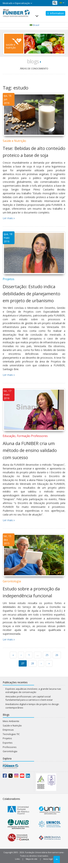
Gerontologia (12, 581)
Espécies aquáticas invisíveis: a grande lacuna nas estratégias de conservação (33, 690)
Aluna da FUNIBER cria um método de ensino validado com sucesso (30, 450)
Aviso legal (48, 859)
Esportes (8, 742)
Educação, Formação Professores (25, 436)
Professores (10, 747)
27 (22, 663)
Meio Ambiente (11, 721)
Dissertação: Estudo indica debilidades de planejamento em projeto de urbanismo (31, 293)
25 (47, 655)
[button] (61, 2)
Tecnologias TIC (11, 734)
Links (17, 859)
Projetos (8, 279)
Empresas (8, 729)
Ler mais (8, 218)
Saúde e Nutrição (14, 141)
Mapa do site (31, 859)
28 (32, 663)
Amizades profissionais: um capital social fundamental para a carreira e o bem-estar (29, 698)
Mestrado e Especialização (17, 3)
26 (56, 655)
